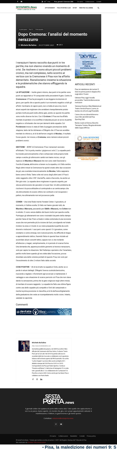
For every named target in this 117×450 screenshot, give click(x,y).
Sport (75, 8)
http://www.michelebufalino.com (41, 346)
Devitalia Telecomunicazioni (37, 442)
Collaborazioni (89, 1)
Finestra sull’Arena (86, 8)
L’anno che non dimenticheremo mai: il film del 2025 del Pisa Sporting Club (86, 117)
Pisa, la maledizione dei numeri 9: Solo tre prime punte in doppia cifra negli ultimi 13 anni (87, 91)
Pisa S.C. (31, 29)
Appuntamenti (50, 8)
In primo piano (23, 29)
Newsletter (73, 436)
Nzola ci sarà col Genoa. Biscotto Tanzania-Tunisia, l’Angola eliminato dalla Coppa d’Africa (88, 125)
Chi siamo (80, 1)
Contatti (98, 1)
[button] (98, 8)
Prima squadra (39, 29)
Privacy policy (91, 436)
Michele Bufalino (28, 45)
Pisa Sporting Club (64, 8)
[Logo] (26, 8)
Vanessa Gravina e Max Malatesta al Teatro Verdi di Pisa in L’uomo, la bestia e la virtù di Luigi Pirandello (88, 108)
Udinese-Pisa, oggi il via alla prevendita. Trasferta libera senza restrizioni (87, 100)
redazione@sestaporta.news (62, 418)
